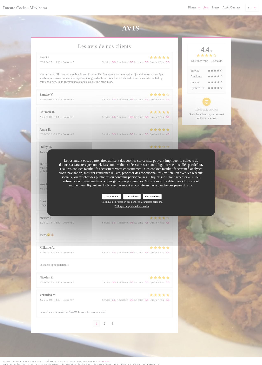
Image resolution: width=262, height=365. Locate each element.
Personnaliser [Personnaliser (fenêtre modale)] (152, 196)
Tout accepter (111, 196)
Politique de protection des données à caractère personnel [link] (132, 201)
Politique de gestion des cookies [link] (132, 206)
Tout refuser (132, 196)
